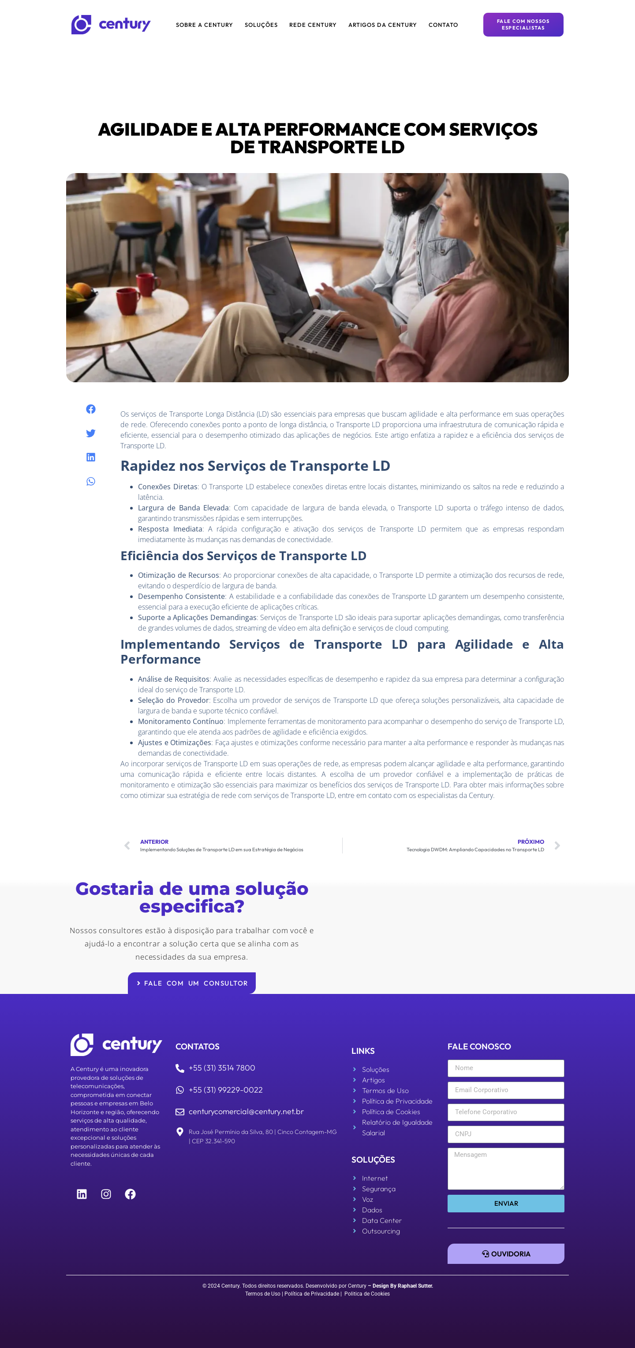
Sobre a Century (204, 24)
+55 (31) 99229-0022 (226, 1090)
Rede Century (313, 24)
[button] (91, 409)
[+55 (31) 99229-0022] (180, 1090)
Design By (384, 1286)
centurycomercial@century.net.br (246, 1111)
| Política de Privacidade (310, 1294)
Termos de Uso (262, 1294)
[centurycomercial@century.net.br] (180, 1112)
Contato (443, 24)
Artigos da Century (382, 24)
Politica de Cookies (367, 1294)
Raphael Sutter (415, 1286)
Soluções (261, 24)
